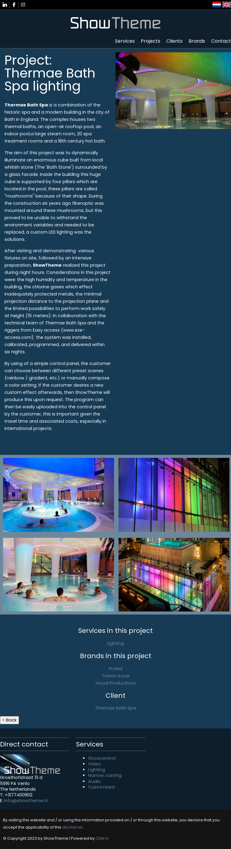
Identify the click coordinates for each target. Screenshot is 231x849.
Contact (221, 41)
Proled (115, 669)
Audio (94, 781)
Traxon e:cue (116, 676)
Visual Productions (115, 683)
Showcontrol (102, 758)
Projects (150, 41)
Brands (197, 41)
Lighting (115, 643)
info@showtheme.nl (26, 801)
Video (94, 764)
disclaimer (72, 827)
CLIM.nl (102, 838)
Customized (101, 787)
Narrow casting (105, 775)
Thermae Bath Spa (115, 708)
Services (125, 41)
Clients (174, 41)
